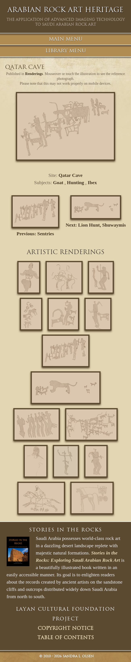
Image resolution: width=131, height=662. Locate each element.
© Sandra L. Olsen (66, 656)
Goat (58, 182)
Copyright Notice (66, 628)
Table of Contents (65, 638)
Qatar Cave (71, 175)
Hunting (75, 182)
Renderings (34, 74)
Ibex (92, 182)
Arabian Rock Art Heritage (65, 9)
